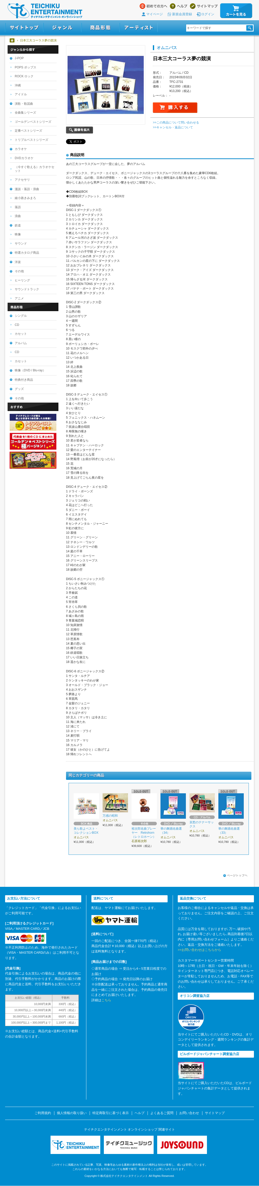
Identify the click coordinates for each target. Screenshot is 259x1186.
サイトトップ (24, 27)
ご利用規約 (43, 1113)
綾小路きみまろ (25, 198)
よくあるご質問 (161, 1113)
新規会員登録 (182, 14)
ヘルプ (178, 6)
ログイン (207, 14)
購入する (175, 107)
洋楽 (18, 262)
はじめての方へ (153, 6)
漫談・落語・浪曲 (27, 189)
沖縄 (18, 85)
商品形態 (101, 27)
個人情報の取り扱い (72, 1113)
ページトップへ (235, 875)
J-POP (19, 58)
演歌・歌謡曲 (24, 103)
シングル (21, 315)
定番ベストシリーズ (28, 130)
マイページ (154, 14)
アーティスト (139, 27)
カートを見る (236, 10)
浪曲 (18, 216)
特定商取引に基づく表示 (110, 1113)
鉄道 (18, 225)
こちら (106, 1000)
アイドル (21, 94)
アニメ (19, 298)
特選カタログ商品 (27, 252)
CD (17, 325)
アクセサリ (22, 179)
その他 (19, 271)
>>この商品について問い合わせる (176, 122)
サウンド (21, 243)
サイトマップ (204, 6)
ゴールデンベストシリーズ (33, 122)
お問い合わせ (189, 1113)
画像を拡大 (79, 130)
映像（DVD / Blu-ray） (30, 370)
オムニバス (167, 47)
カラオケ (21, 149)
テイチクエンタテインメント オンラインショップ (45, 10)
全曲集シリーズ (25, 112)
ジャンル (62, 27)
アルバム (21, 343)
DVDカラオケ (24, 158)
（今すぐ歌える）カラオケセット (34, 169)
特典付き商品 (24, 380)
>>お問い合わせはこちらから (199, 950)
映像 (18, 234)
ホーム (12, 40)
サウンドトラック (27, 289)
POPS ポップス (25, 67)
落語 (18, 207)
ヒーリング (22, 280)
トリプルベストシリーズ (31, 140)
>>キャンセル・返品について (173, 127)
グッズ (19, 389)
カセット (21, 334)
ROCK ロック (24, 76)
